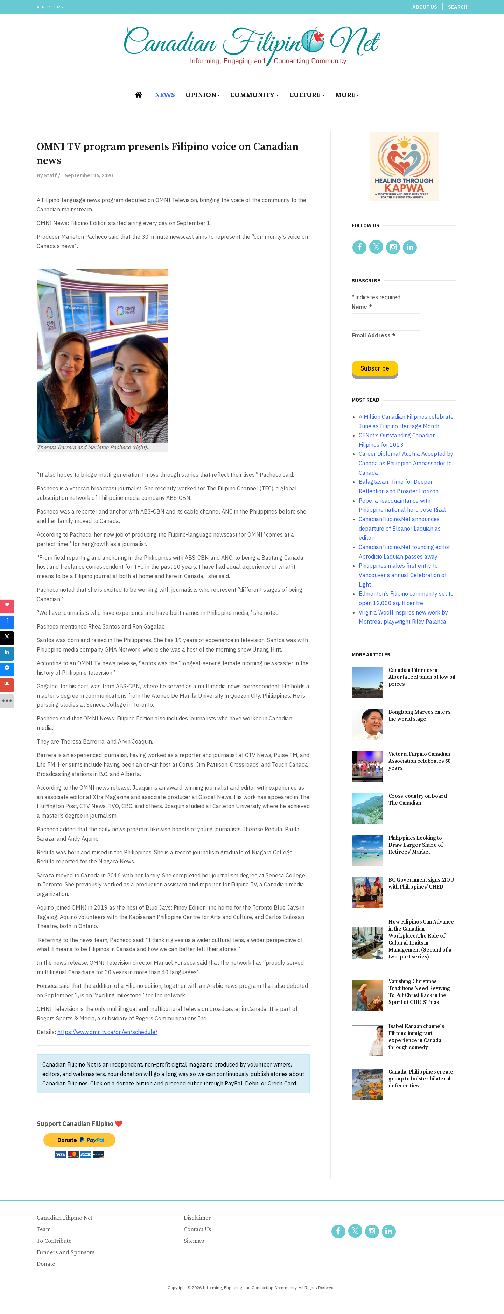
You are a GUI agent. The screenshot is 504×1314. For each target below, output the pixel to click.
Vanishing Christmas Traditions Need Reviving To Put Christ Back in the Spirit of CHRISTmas (419, 992)
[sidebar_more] (7, 701)
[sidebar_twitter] (7, 638)
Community (254, 94)
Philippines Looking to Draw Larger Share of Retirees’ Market (415, 845)
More (347, 94)
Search (457, 7)
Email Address (374, 335)
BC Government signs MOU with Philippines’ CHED (421, 883)
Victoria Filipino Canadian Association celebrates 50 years (419, 761)
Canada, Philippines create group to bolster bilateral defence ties (420, 1079)
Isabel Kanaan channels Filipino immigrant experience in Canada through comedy (416, 1037)
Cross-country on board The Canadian (417, 799)
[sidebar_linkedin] (7, 654)
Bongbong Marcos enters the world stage (419, 716)
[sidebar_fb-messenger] (7, 669)
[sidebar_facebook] (7, 622)
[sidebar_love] (7, 606)
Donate (46, 1264)
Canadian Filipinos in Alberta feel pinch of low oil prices (421, 677)
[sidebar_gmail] (7, 685)
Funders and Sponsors (65, 1252)
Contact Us (197, 1229)
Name (362, 306)
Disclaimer (197, 1217)
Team (44, 1229)
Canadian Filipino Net (64, 1217)
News (165, 94)
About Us (424, 7)
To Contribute (54, 1240)
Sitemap (194, 1240)
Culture (307, 94)
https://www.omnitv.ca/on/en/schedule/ (107, 1031)
